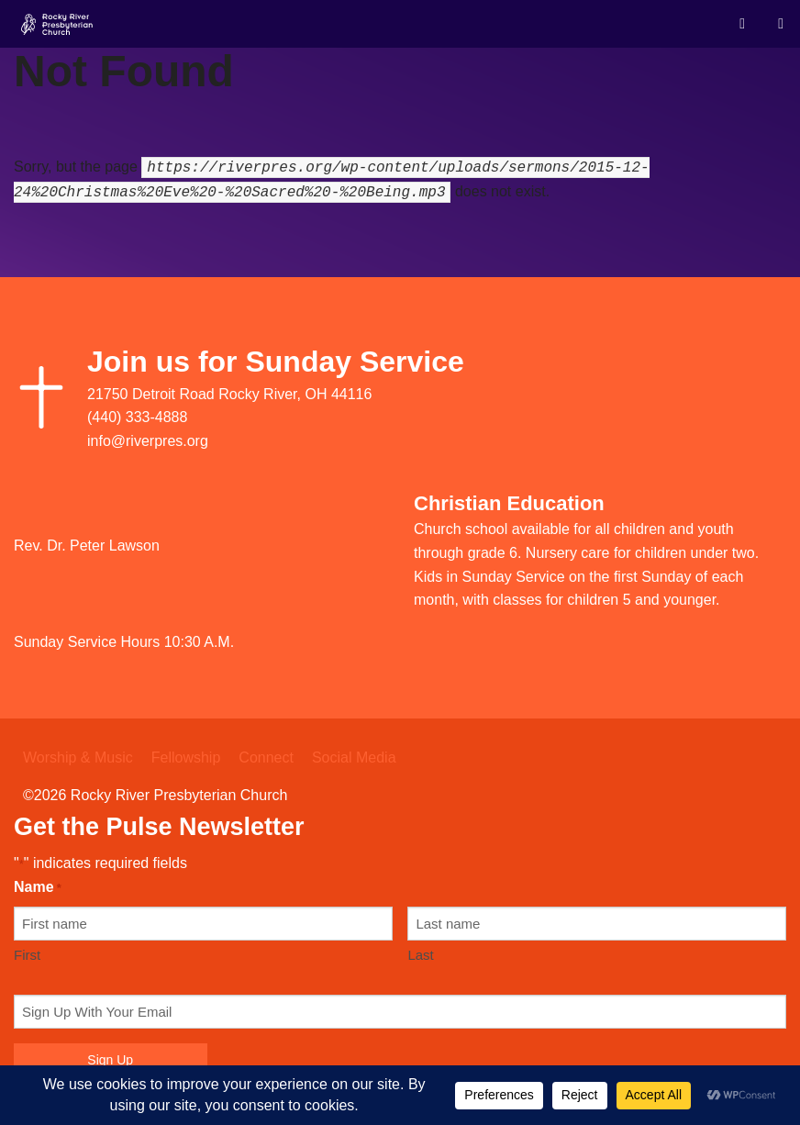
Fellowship (186, 757)
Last (420, 955)
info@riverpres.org (147, 441)
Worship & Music (78, 757)
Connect (266, 757)
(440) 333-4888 (137, 417)
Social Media (354, 757)
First (27, 955)
